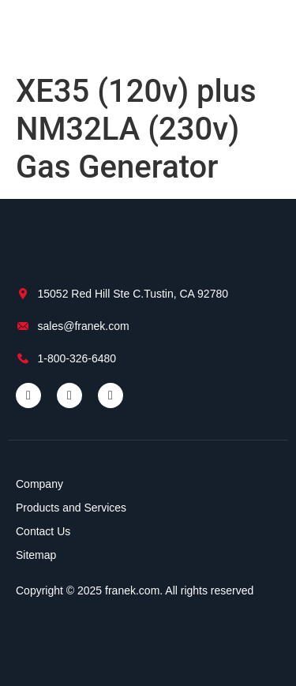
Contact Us (43, 531)
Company (39, 484)
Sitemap (36, 555)
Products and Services (71, 507)
